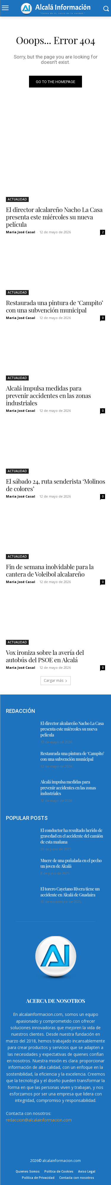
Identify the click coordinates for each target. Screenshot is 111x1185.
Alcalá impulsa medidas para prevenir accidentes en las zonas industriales (48, 395)
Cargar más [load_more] (55, 680)
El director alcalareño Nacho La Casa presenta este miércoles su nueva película (54, 216)
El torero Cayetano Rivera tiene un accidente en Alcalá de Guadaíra (70, 892)
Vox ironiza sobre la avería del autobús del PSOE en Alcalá (45, 656)
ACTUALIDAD (17, 199)
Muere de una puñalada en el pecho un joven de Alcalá (71, 863)
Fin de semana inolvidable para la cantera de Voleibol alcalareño (50, 570)
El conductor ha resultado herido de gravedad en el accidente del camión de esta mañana (72, 836)
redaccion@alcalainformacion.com (39, 1120)
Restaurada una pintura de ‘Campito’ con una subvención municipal (54, 306)
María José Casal (20, 232)
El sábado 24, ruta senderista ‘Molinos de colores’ (55, 485)
